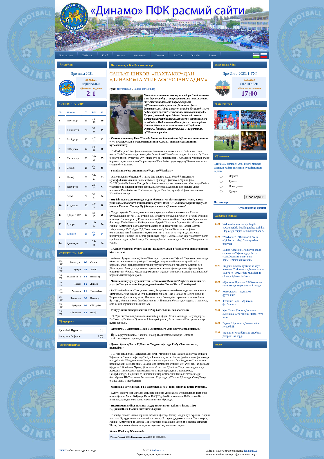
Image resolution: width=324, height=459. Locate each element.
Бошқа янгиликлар (144, 88)
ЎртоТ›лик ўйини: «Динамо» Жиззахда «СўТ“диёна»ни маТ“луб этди (243, 314)
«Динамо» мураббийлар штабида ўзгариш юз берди (242, 334)
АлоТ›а (177, 55)
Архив (212, 55)
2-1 (85, 269)
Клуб (105, 55)
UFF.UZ (62, 450)
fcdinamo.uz (159, 450)
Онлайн (195, 55)
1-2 (85, 284)
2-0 (85, 262)
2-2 (85, 305)
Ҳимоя (232, 181)
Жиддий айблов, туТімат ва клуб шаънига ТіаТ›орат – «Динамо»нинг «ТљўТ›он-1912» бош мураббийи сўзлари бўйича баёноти (243, 271)
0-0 (85, 298)
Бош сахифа (66, 55)
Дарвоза (233, 176)
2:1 (91, 93)
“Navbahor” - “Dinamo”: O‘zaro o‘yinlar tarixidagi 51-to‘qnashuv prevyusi (240, 240)
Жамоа (121, 55)
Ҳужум (233, 191)
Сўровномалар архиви (252, 207)
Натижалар (221, 202)
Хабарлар (87, 55)
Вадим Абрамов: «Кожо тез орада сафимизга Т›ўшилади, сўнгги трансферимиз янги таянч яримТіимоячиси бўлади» (242, 254)
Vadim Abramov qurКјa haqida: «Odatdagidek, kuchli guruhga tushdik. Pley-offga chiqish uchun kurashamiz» (244, 228)
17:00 (249, 93)
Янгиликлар (124, 88)
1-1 (85, 276)
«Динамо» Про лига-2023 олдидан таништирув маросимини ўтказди (242, 284)
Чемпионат (140, 55)
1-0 (85, 291)
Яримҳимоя (236, 186)
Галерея (159, 55)
